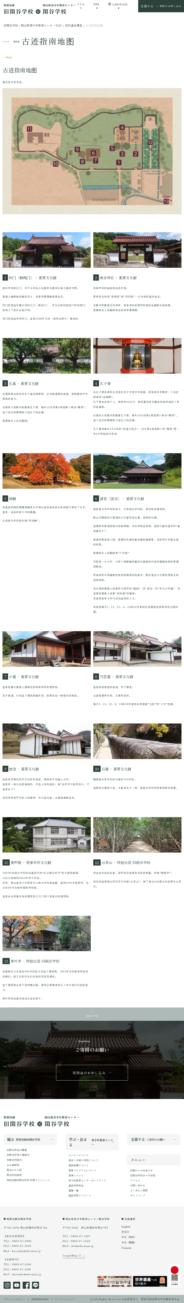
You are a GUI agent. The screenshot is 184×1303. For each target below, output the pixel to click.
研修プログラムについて (82, 1170)
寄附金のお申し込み (89, 1073)
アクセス (81, 6)
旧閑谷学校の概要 (17, 1150)
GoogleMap (70, 1261)
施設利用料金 (76, 1185)
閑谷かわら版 (14, 1170)
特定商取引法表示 (45, 1298)
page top (92, 1015)
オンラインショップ (72, 1298)
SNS (96, 4)
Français (126, 1247)
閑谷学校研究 (14, 1175)
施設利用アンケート (79, 1195)
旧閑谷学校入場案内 (18, 1155)
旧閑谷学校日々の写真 (142, 1176)
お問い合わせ (137, 1186)
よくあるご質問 (139, 1191)
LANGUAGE (120, 4)
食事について (76, 1175)
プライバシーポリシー (16, 1298)
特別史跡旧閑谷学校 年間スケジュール (28, 1180)
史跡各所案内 (14, 1160)
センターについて (78, 1156)
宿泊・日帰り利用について (83, 1161)
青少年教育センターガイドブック (87, 1180)
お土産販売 (13, 1165)
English (125, 1226)
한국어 (125, 1231)
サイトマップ (137, 1196)
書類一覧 (73, 1190)
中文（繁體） (129, 1242)
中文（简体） (129, 1237)
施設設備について (78, 1166)
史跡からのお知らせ (141, 1171)
